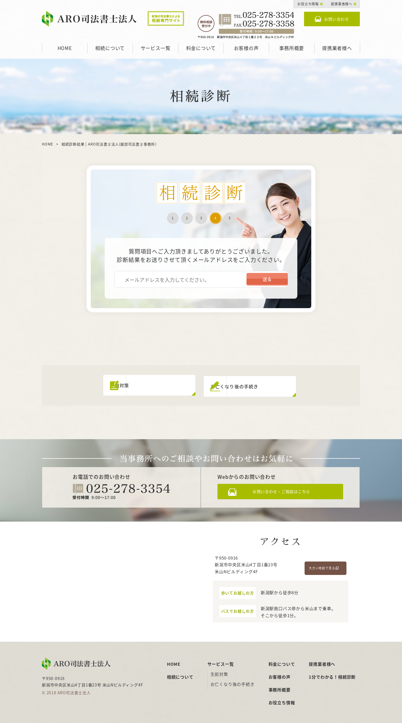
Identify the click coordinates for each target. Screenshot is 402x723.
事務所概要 (291, 47)
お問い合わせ (336, 19)
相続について (110, 47)
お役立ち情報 (308, 3)
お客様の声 (246, 47)
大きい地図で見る (322, 565)
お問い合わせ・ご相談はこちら (285, 490)
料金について (201, 47)
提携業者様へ (341, 3)
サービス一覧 (156, 47)
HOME (65, 47)
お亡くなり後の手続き (232, 682)
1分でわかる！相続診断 (332, 675)
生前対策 (219, 672)
